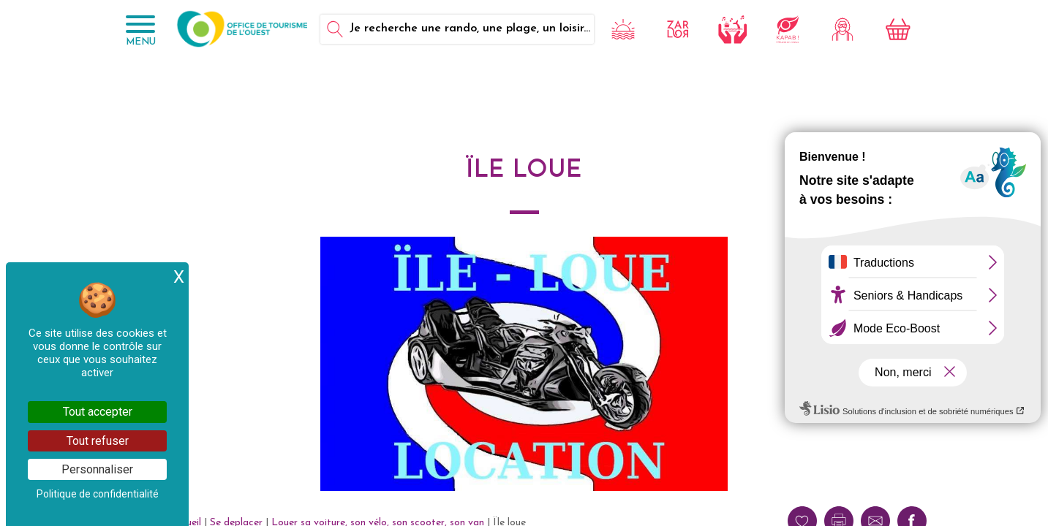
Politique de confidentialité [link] (98, 494)
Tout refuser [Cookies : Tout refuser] (98, 441)
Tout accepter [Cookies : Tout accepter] (97, 412)
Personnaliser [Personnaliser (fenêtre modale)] (97, 469)
